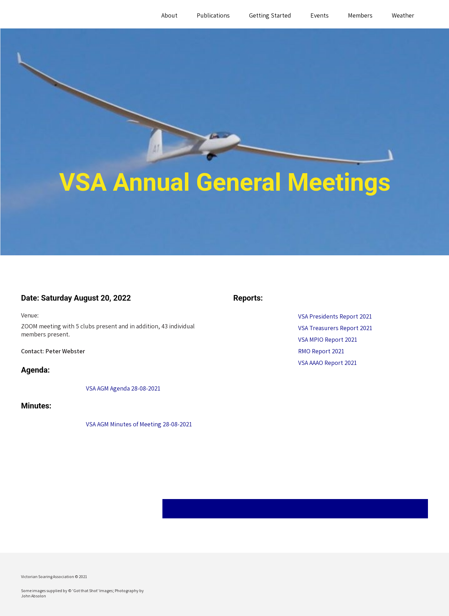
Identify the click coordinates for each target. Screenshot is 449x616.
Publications (212, 15)
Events (319, 15)
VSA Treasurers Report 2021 (335, 328)
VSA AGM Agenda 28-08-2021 (123, 388)
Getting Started (270, 15)
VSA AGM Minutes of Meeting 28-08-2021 (139, 424)
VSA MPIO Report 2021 (327, 339)
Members (360, 15)
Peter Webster (65, 351)
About (169, 15)
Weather (402, 15)
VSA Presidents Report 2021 (335, 316)
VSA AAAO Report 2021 (327, 363)
